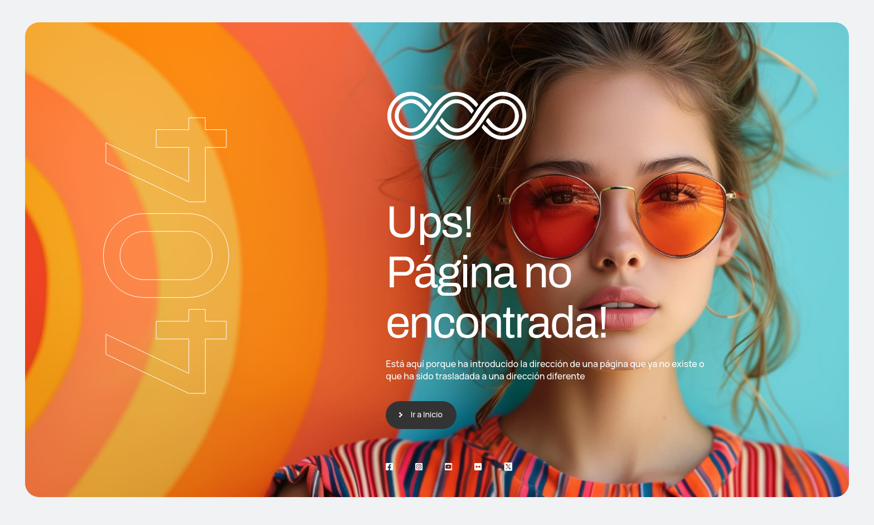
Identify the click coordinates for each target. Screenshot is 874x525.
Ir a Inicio (427, 414)
